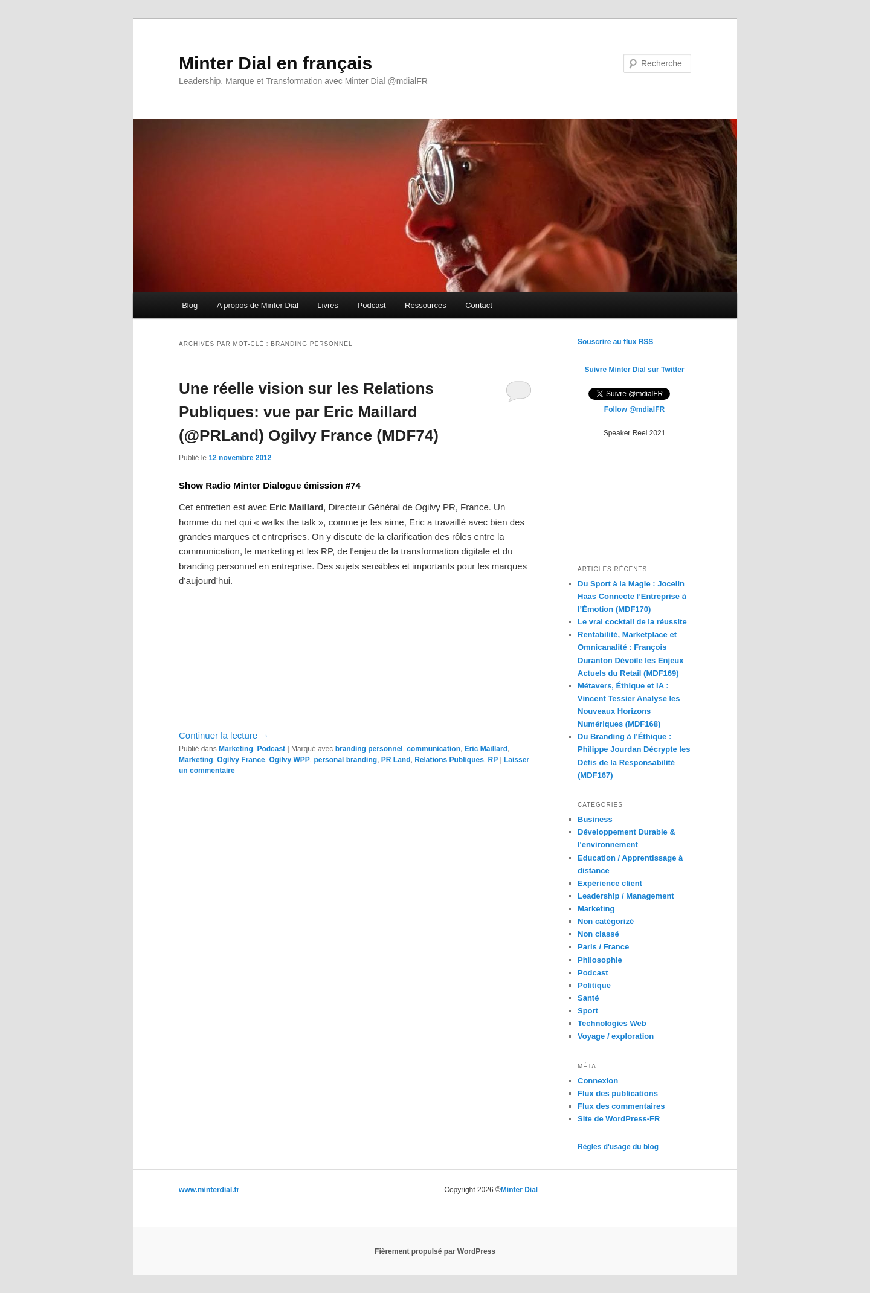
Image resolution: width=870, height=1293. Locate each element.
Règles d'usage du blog (618, 1147)
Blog (190, 305)
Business (595, 819)
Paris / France (603, 946)
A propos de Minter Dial (257, 305)
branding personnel (369, 749)
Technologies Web (612, 1023)
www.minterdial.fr (209, 1190)
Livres (327, 305)
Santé (588, 998)
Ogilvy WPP (289, 760)
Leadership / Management (626, 895)
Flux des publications (618, 1093)
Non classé (598, 933)
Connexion (598, 1080)
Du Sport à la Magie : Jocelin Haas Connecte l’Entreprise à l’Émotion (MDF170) (632, 596)
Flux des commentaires (621, 1106)
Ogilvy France (241, 760)
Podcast (372, 305)
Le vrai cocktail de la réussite (632, 621)
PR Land (396, 760)
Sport (588, 1010)
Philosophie (600, 959)
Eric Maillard (486, 749)
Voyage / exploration (616, 1036)
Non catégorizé (606, 921)
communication (433, 749)
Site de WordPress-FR (619, 1118)
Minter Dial (519, 1190)
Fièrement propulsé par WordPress (435, 1251)
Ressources (425, 305)
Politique (594, 985)
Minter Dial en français (275, 63)
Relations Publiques (449, 760)
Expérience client (610, 883)
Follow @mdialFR (634, 409)
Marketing (236, 749)
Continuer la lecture (224, 735)
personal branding (345, 760)
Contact (478, 305)
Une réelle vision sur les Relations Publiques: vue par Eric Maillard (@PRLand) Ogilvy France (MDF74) (309, 411)
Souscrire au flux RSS (615, 342)
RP (493, 760)
